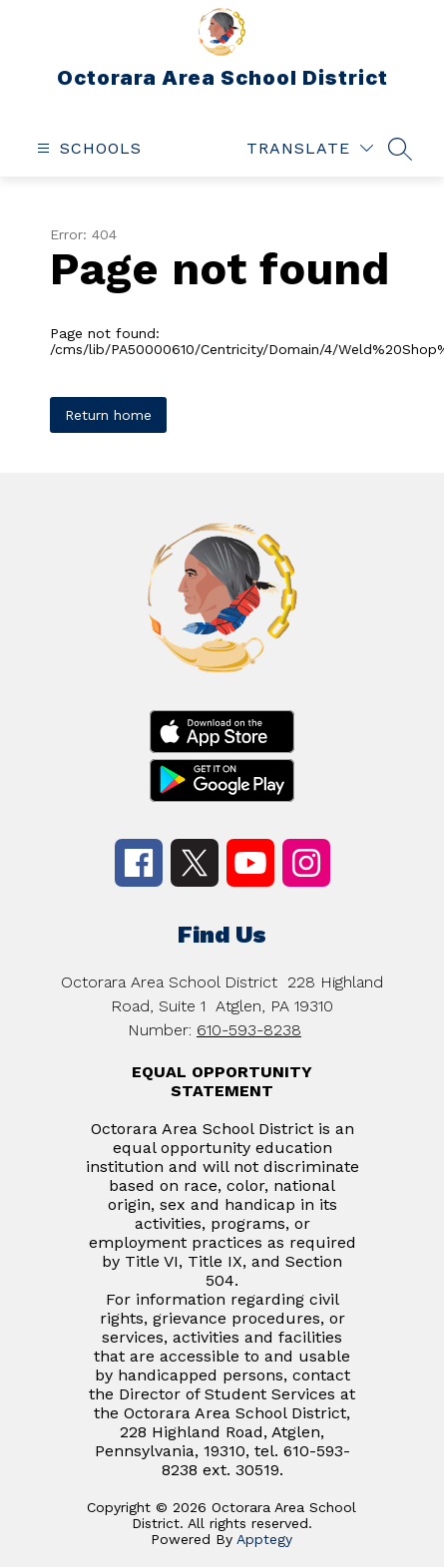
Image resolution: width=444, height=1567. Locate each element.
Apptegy (264, 1539)
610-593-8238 (249, 1029)
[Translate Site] (309, 148)
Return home (108, 415)
